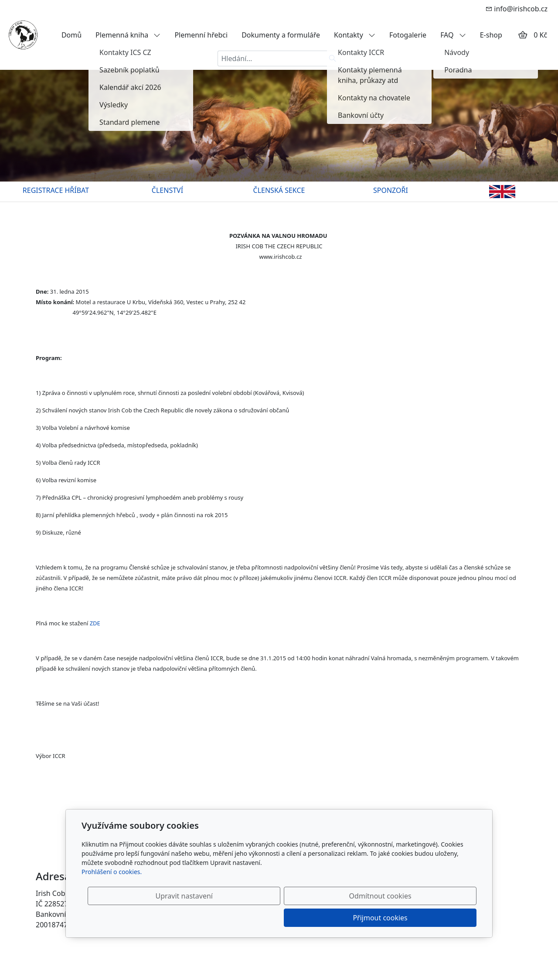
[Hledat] (333, 58)
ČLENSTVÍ (167, 190)
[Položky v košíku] (522, 35)
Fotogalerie (407, 35)
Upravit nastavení (260, 918)
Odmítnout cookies (347, 918)
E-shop (491, 35)
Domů (71, 35)
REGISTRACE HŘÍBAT (56, 190)
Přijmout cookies (434, 918)
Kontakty (354, 35)
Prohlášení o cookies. (112, 893)
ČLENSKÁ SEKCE (279, 190)
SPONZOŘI (390, 190)
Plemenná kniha (127, 35)
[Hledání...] (271, 58)
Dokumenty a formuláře (281, 35)
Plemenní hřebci (201, 35)
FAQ (453, 35)
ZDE (95, 623)
